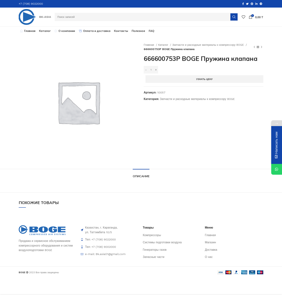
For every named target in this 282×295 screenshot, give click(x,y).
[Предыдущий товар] (254, 47)
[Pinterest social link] (252, 3)
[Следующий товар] (261, 47)
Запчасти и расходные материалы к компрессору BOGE (208, 44)
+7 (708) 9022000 (31, 3)
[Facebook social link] (243, 3)
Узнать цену (204, 79)
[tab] (141, 174)
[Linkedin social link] (256, 3)
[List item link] (110, 239)
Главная (149, 44)
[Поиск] (146, 17)
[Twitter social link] (247, 3)
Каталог (163, 44)
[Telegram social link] (261, 3)
